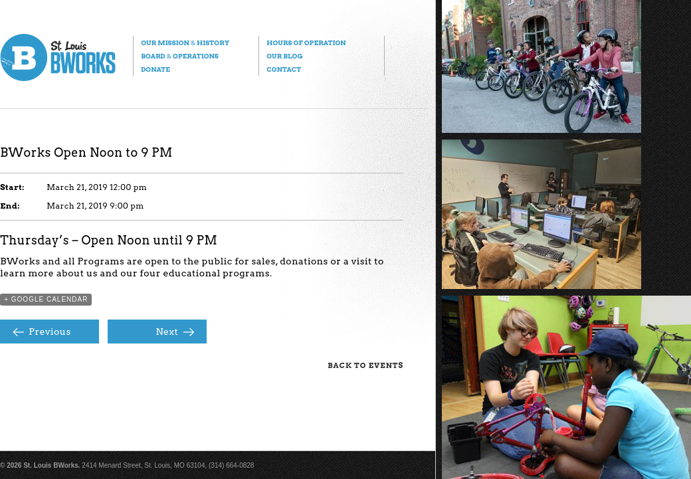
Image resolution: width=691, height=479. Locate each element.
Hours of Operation (306, 43)
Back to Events (365, 365)
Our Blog (284, 56)
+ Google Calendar (46, 299)
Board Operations (180, 56)
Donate (155, 69)
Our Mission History (185, 43)
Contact (283, 69)
